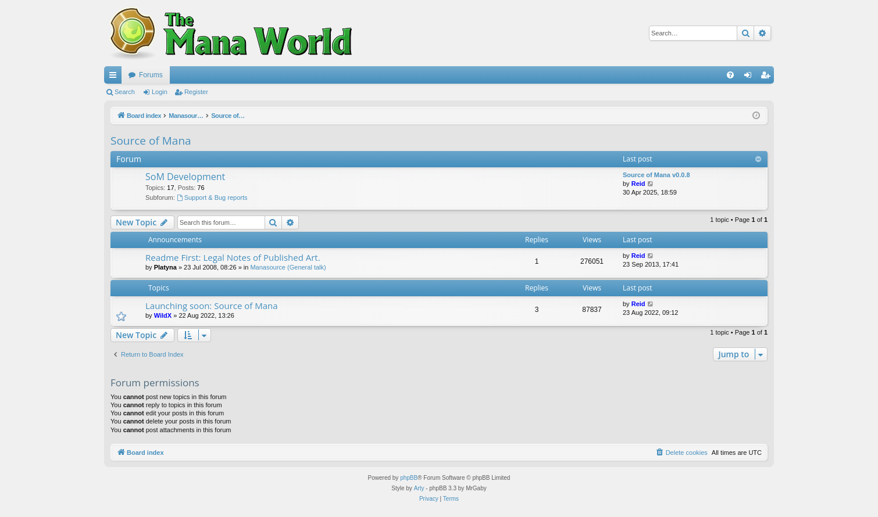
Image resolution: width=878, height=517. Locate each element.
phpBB (408, 478)
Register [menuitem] (768, 77)
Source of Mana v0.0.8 (656, 174)
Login (159, 91)
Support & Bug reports (212, 197)
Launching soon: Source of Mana (211, 305)
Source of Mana (150, 140)
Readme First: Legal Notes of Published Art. (232, 257)
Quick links (115, 77)
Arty (419, 488)
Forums (151, 75)
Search (125, 91)
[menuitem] (730, 75)
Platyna (165, 267)
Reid (638, 183)
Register (196, 91)
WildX (163, 315)
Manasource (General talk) (288, 267)
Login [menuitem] (750, 77)
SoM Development (185, 176)
